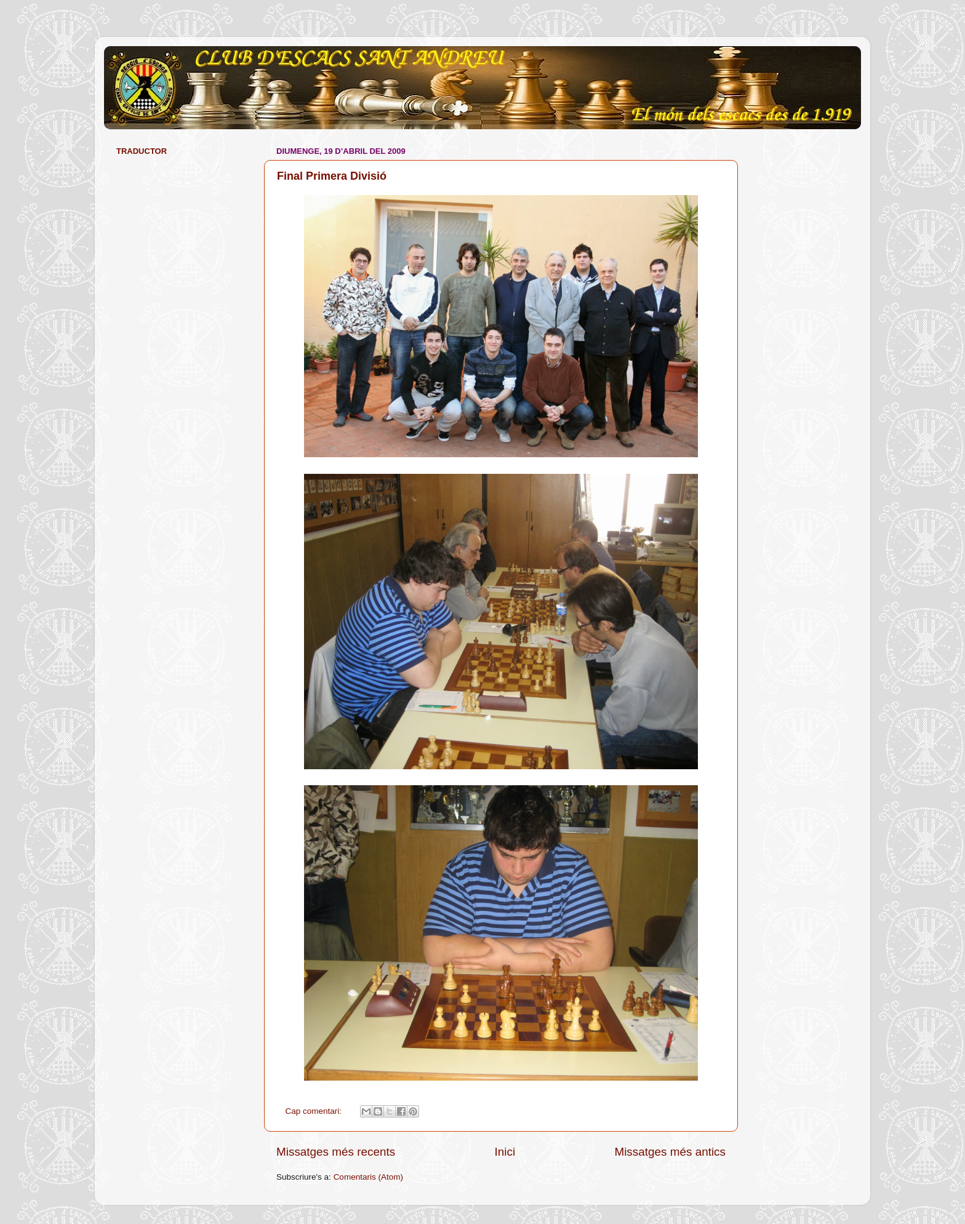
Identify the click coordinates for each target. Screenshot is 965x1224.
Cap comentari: (315, 1111)
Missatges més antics (670, 1151)
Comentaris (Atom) (368, 1177)
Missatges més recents (335, 1151)
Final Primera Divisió (331, 176)
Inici (505, 1151)
